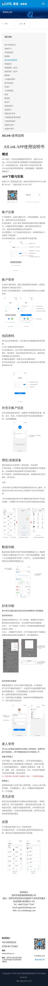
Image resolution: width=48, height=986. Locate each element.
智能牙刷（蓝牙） (11, 71)
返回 (5, 23)
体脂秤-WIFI (9, 129)
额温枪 (7, 98)
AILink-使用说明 (10, 60)
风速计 (7, 87)
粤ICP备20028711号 (24, 981)
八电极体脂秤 (9, 79)
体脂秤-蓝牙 (9, 125)
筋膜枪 (7, 56)
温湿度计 (8, 110)
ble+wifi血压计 (10, 45)
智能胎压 (8, 64)
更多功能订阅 (40, 960)
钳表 (6, 94)
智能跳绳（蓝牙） (11, 68)
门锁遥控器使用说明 (12, 117)
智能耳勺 (8, 49)
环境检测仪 (8, 52)
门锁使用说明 (9, 121)
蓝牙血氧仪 (8, 83)
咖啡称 (7, 75)
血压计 (7, 102)
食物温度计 (8, 106)
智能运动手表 (9, 113)
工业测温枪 (8, 91)
